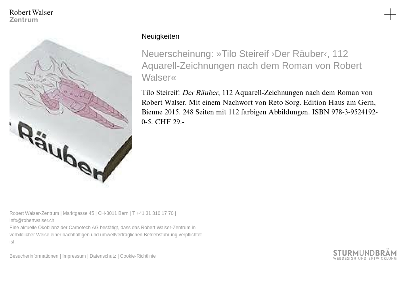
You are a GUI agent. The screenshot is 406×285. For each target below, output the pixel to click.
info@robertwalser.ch (32, 220)
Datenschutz (103, 256)
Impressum (74, 256)
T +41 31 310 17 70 (152, 213)
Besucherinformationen (34, 256)
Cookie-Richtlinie (138, 256)
